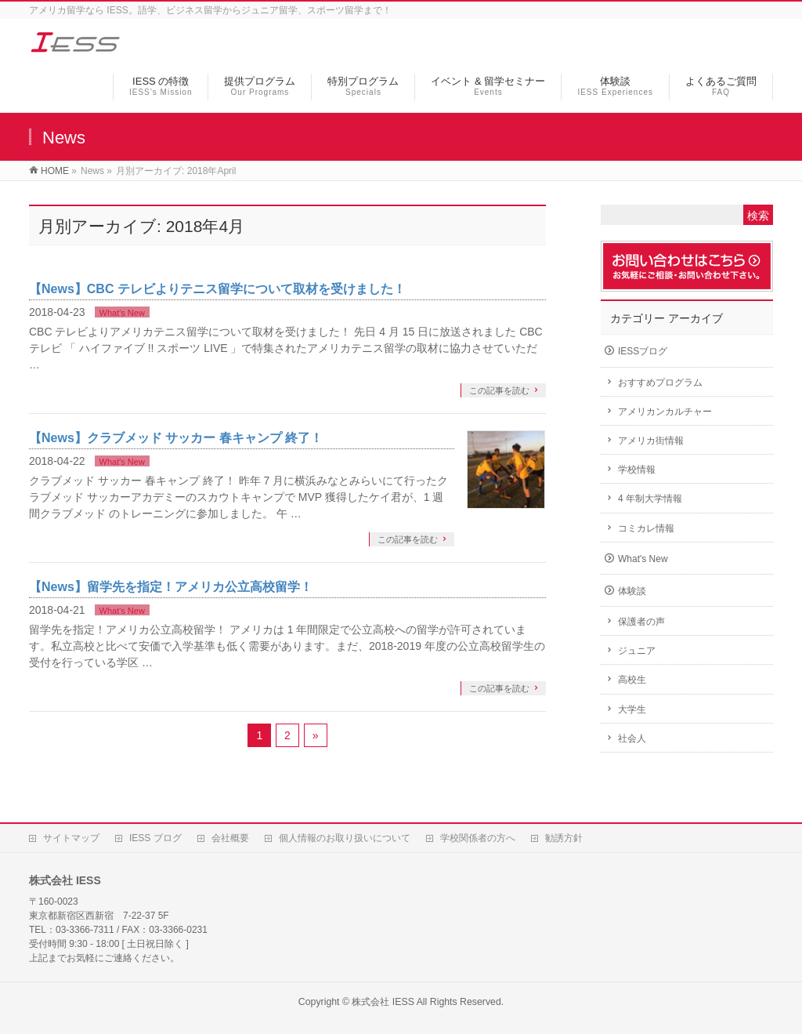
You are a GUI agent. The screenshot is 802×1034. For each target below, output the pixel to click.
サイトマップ (71, 838)
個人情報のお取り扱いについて (344, 838)
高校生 (632, 679)
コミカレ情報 (646, 528)
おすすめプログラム (660, 382)
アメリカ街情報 (651, 440)
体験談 (632, 591)
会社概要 (230, 838)
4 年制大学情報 (650, 498)
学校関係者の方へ (477, 838)
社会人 (632, 738)
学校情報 (637, 469)
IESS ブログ (155, 838)
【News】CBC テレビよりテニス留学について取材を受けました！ (217, 289)
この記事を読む (499, 390)
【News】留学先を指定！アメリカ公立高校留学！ (170, 586)
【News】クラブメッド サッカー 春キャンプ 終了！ (176, 437)
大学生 (632, 709)
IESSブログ (642, 351)
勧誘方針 (564, 838)
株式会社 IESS (383, 1001)
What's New (122, 312)
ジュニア (637, 650)
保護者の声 (641, 621)
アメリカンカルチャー (665, 411)
